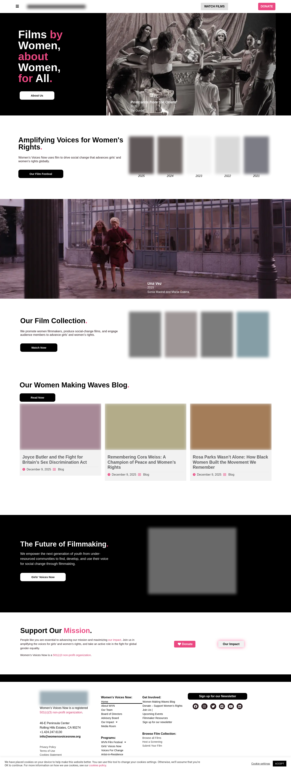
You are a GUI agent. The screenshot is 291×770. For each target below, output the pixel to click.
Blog (61, 469)
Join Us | (148, 709)
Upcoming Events (153, 713)
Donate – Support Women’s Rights (162, 705)
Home (104, 701)
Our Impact (109, 722)
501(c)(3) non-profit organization (61, 712)
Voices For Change (112, 750)
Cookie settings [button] (260, 763)
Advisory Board (110, 718)
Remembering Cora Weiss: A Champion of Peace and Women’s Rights (142, 462)
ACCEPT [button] (279, 763)
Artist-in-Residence (112, 754)
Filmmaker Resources (155, 718)
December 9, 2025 (39, 469)
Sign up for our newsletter (157, 722)
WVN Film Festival (113, 742)
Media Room (108, 726)
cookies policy (97, 765)
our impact (114, 639)
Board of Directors (111, 713)
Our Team (106, 709)
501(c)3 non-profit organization (72, 655)
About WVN (108, 705)
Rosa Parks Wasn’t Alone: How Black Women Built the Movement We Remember (230, 462)
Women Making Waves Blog (159, 701)
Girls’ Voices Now (111, 746)
